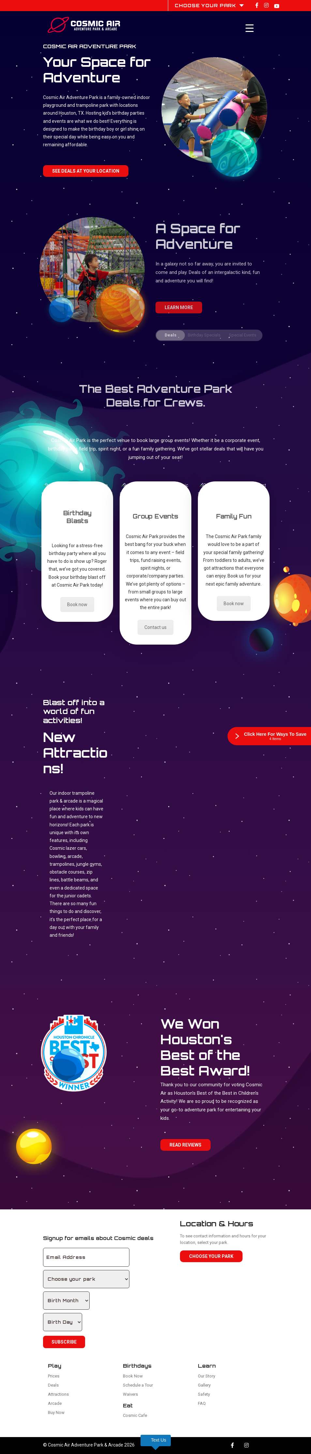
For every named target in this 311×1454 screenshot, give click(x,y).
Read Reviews (185, 1145)
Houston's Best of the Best (203, 1093)
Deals (53, 1385)
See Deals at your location (85, 171)
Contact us (155, 627)
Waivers (130, 1394)
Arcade (55, 1403)
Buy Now (56, 1412)
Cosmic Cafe (135, 1415)
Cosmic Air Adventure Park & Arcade (85, 1444)
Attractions (58, 1394)
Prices (53, 1376)
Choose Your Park (211, 1256)
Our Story (206, 1376)
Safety (204, 1394)
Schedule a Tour (138, 1385)
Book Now (133, 1376)
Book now (77, 604)
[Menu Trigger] (250, 28)
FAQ (202, 1403)
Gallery (204, 1385)
